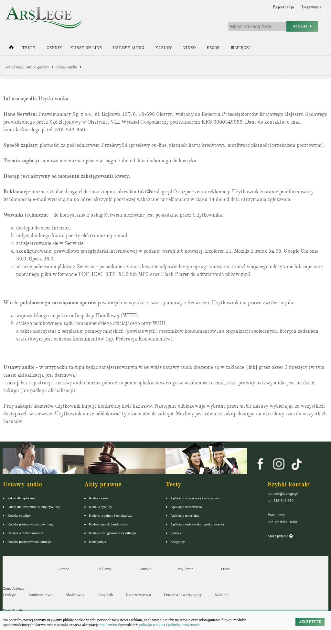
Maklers (222, 594)
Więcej (241, 48)
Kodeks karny (99, 498)
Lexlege (9, 594)
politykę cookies (152, 625)
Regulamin (185, 569)
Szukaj (302, 26)
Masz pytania (280, 536)
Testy (29, 48)
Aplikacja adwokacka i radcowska (194, 498)
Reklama (104, 569)
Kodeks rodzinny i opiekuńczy (111, 515)
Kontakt (144, 569)
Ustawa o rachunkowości (25, 533)
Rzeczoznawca (138, 594)
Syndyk (175, 533)
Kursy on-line (86, 48)
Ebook (213, 48)
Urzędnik (105, 594)
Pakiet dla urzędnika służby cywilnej (33, 507)
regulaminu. (108, 625)
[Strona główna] (11, 49)
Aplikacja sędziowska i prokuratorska (197, 524)
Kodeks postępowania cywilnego (30, 524)
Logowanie (311, 7)
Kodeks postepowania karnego (29, 542)
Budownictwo (41, 594)
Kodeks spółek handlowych (108, 524)
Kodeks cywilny (19, 515)
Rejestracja (283, 7)
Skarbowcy (75, 594)
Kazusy (163, 48)
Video (189, 48)
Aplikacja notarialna (184, 515)
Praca (225, 569)
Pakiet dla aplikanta (21, 498)
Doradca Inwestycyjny (183, 594)
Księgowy (177, 542)
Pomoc (63, 569)
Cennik (54, 48)
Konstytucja (97, 542)
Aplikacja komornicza (186, 507)
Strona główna (37, 67)
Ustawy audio (128, 48)
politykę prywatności (184, 625)
